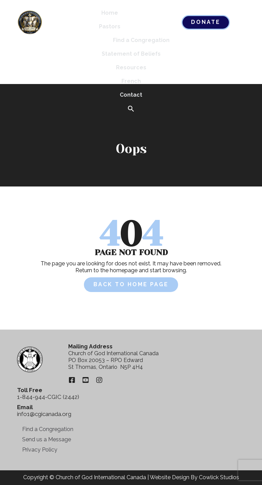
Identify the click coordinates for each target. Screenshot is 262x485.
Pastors (109, 26)
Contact (131, 95)
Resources (131, 67)
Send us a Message (46, 439)
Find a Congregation (141, 40)
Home (109, 13)
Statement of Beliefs (131, 54)
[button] (131, 109)
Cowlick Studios (219, 477)
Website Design (169, 477)
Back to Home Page (131, 284)
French (131, 81)
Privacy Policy (39, 449)
